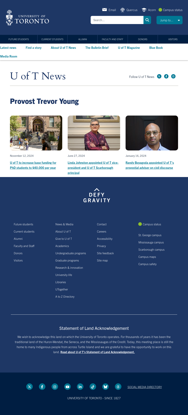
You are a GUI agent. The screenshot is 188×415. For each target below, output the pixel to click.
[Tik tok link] (93, 386)
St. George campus (149, 235)
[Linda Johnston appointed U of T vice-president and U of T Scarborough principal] (94, 145)
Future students (19, 39)
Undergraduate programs (70, 253)
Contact (102, 224)
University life (63, 274)
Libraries (60, 282)
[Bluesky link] (105, 386)
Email (112, 10)
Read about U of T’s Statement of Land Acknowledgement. (97, 352)
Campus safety (147, 264)
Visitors (173, 39)
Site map (102, 260)
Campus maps (147, 256)
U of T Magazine (129, 47)
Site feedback (105, 253)
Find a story (33, 47)
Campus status (173, 10)
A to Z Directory (64, 296)
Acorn (152, 10)
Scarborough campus (151, 249)
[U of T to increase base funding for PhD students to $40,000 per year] (36, 143)
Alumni (82, 39)
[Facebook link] (166, 76)
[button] (170, 20)
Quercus (132, 10)
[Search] (117, 20)
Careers (101, 231)
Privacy (101, 246)
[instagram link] (173, 76)
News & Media (64, 224)
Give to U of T (63, 238)
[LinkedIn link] (80, 386)
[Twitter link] (159, 76)
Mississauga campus (151, 242)
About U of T (63, 231)
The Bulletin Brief (97, 47)
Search (147, 20)
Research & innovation (69, 267)
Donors (142, 39)
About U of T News (63, 47)
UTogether (61, 289)
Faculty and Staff (112, 39)
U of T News (38, 76)
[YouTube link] (67, 386)
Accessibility (104, 238)
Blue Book (156, 47)
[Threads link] (118, 386)
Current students (52, 39)
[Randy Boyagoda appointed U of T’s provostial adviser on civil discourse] (152, 143)
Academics (62, 246)
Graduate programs (67, 260)
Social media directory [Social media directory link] (145, 387)
